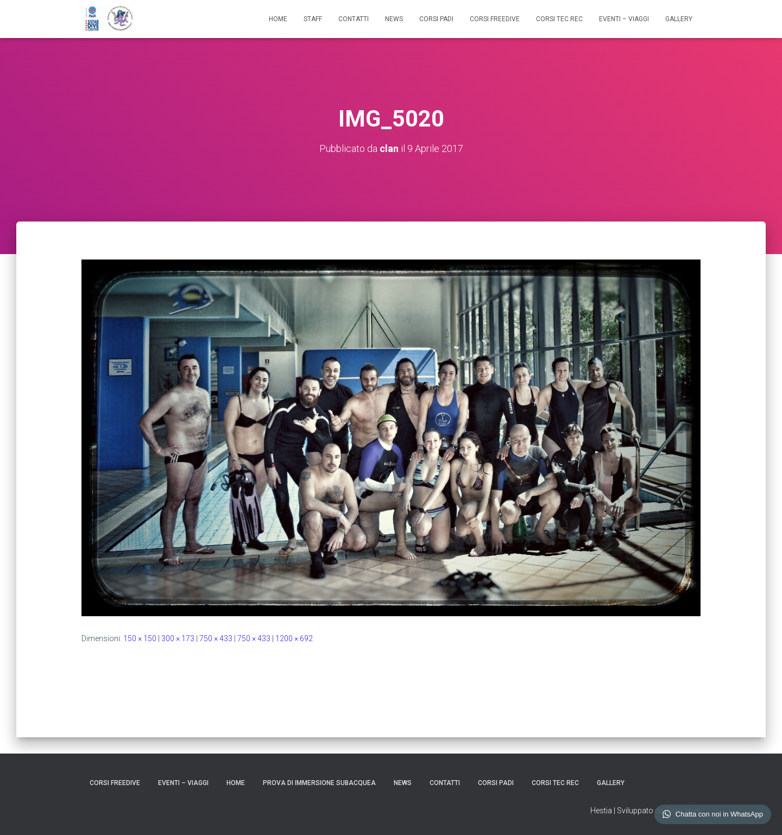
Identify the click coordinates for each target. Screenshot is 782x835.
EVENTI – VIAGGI (624, 19)
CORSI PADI (436, 19)
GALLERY (678, 19)
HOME (278, 19)
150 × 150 (139, 638)
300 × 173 (177, 638)
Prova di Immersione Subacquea (319, 783)
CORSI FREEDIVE (495, 19)
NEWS (394, 19)
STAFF (313, 19)
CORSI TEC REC (559, 19)
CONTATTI (353, 19)
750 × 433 (215, 638)
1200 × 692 (294, 638)
